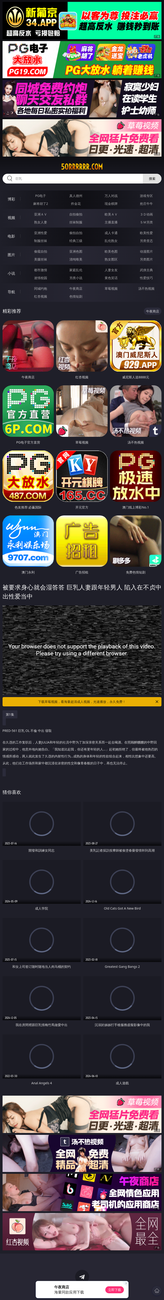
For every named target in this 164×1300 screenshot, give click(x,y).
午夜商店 (75, 288)
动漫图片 (146, 251)
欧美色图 (111, 251)
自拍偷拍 (75, 214)
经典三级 (75, 240)
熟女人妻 (40, 222)
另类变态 (146, 240)
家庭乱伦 (75, 270)
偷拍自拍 (75, 233)
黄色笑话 (111, 278)
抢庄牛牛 (146, 203)
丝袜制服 (75, 222)
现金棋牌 (111, 203)
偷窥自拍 (40, 251)
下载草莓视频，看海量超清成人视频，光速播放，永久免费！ (98, 702)
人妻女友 (111, 270)
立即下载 (114, 1289)
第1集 (10, 714)
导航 (11, 291)
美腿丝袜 (40, 259)
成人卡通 (111, 233)
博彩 (11, 199)
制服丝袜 (40, 240)
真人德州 (75, 195)
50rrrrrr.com (82, 166)
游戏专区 (146, 195)
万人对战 (111, 195)
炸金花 (76, 203)
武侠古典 (146, 270)
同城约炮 (40, 288)
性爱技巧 (146, 278)
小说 (11, 273)
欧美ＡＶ (111, 214)
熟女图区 (111, 259)
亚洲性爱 (40, 233)
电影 (11, 236)
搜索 (152, 178)
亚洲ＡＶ (40, 214)
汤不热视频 (146, 288)
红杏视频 (40, 296)
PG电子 (40, 195)
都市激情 (40, 270)
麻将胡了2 (40, 203)
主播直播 (111, 222)
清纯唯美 (75, 259)
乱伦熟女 (111, 240)
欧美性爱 (146, 233)
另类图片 (146, 259)
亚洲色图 (75, 251)
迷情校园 (40, 278)
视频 (11, 217)
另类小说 (75, 278)
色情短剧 (75, 296)
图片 (11, 254)
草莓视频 (111, 288)
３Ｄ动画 (146, 214)
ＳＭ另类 (146, 222)
